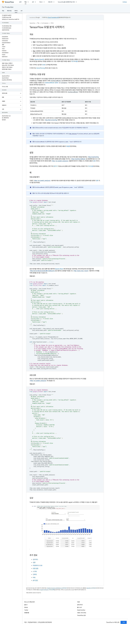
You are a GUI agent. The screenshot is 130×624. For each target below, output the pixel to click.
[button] (10, 93)
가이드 (52, 23)
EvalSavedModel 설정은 (51, 82)
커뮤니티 (50, 2)
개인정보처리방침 (32, 622)
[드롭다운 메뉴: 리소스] (45, 2)
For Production (7, 7)
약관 (25, 622)
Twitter (26, 610)
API (33, 2)
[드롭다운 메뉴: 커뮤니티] (54, 2)
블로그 (26, 604)
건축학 (35, 574)
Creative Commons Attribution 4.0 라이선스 (57, 588)
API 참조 (35, 580)
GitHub (125, 2)
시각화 (35, 571)
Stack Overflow (81, 610)
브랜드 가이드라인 (81, 612)
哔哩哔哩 (26, 612)
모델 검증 (35, 568)
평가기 (55, 166)
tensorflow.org (40, 68)
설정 (94, 161)
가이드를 (90, 166)
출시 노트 (79, 607)
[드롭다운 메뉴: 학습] (29, 2)
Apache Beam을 (39, 59)
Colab (43, 65)
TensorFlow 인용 (81, 615)
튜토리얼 (9, 10)
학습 (38, 23)
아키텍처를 (74, 61)
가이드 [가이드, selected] (16, 10)
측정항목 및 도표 (37, 565)
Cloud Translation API (53, 17)
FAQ (34, 577)
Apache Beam (59, 269)
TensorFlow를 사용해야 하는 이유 (66, 2)
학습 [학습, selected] (25, 2)
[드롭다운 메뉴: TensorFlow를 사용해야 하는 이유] (77, 2)
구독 (124, 622)
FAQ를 (68, 146)
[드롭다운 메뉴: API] (36, 2)
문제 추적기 (80, 604)
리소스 (41, 2)
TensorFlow (32, 23)
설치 (20, 2)
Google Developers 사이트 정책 (46, 589)
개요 (3, 10)
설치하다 (35, 559)
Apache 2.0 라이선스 (91, 588)
